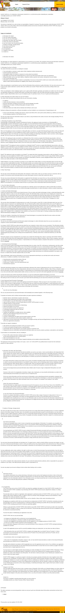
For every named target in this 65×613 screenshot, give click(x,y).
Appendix (3, 181)
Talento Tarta (48, 609)
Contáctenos (14, 610)
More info (31, 612)
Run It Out (58, 609)
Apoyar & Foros (26, 4)
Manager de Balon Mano (40, 609)
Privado (27, 610)
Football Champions (31, 609)
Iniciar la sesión (59, 4)
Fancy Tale (53, 609)
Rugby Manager (15, 609)
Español (62, 0)
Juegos (16, 4)
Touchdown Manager (23, 609)
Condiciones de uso (21, 610)
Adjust (4, 594)
